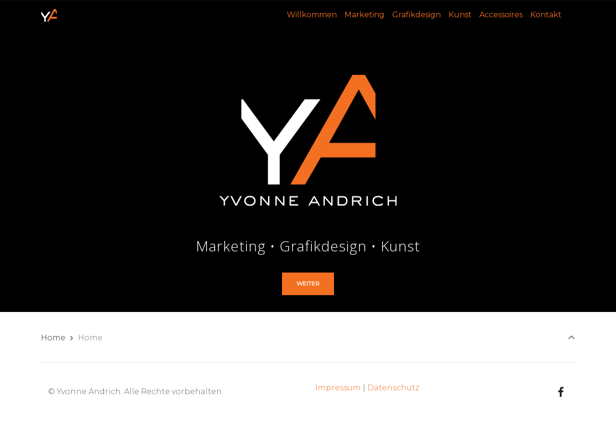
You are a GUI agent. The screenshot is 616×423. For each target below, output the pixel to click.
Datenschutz (393, 387)
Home (53, 337)
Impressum (338, 387)
